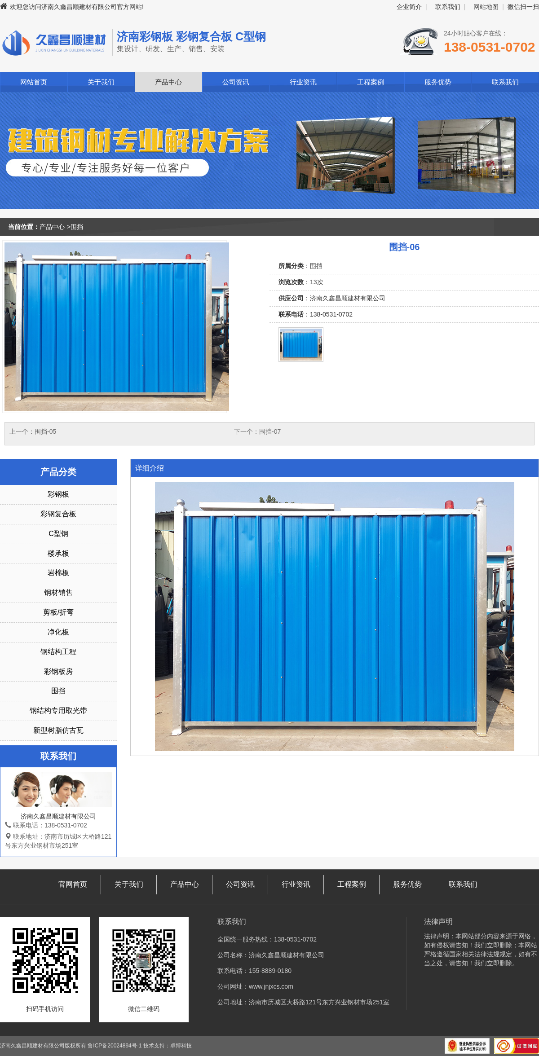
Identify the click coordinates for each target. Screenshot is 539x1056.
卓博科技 (181, 1046)
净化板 (58, 632)
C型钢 (58, 533)
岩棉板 (58, 572)
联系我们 (447, 6)
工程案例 (370, 82)
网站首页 (33, 82)
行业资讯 (303, 82)
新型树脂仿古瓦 (58, 730)
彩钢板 (58, 494)
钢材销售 (58, 592)
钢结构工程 (58, 652)
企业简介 (409, 6)
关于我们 (101, 82)
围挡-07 (270, 431)
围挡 (77, 226)
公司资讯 (235, 82)
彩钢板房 (58, 671)
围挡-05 (45, 431)
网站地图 (486, 6)
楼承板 (58, 553)
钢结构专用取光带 (58, 710)
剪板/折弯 (58, 612)
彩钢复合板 (58, 514)
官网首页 (72, 884)
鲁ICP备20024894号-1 (114, 1046)
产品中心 (168, 82)
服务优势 (437, 82)
